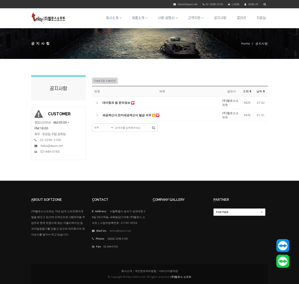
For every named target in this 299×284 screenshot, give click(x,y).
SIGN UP (251, 4)
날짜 (260, 91)
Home (245, 43)
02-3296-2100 (214, 4)
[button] (239, 212)
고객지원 (195, 18)
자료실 (261, 18)
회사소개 (113, 18)
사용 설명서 (168, 18)
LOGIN (233, 4)
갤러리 (241, 18)
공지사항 (220, 18)
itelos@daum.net (187, 4)
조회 (247, 91)
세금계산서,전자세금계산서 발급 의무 (127, 115)
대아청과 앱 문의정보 (116, 103)
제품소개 (139, 18)
